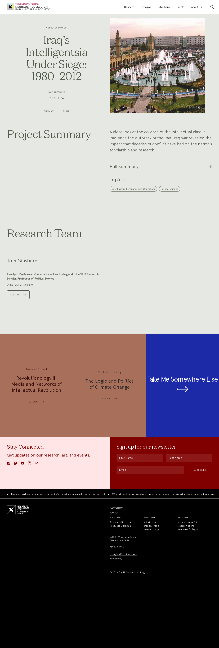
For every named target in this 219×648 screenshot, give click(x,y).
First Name (126, 518)
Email (122, 529)
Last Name (175, 518)
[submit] (212, 7)
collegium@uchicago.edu (123, 614)
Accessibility (116, 618)
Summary (49, 111)
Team (66, 111)
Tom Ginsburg (56, 92)
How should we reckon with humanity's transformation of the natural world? (58, 554)
